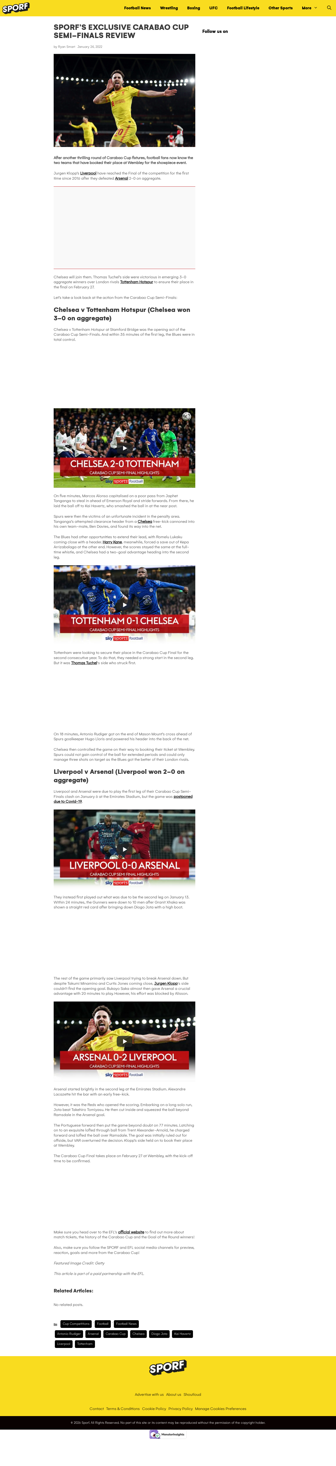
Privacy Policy (180, 1409)
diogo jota (159, 1334)
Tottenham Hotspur (136, 282)
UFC (213, 8)
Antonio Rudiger (69, 1334)
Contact (97, 1409)
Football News (137, 8)
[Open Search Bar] (329, 8)
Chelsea (145, 521)
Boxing (193, 8)
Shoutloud (192, 1394)
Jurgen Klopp (166, 983)
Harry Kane (112, 542)
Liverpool (88, 173)
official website (131, 1232)
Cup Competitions (76, 1324)
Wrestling (169, 8)
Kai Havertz (182, 1334)
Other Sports (281, 8)
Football (102, 1324)
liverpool (63, 1344)
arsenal (93, 1334)
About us (173, 1394)
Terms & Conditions (123, 1409)
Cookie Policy (154, 1409)
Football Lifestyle (243, 8)
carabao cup (116, 1334)
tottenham (85, 1344)
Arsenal (121, 178)
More (312, 8)
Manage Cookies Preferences (220, 1409)
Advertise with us (149, 1394)
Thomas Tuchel (84, 663)
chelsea (138, 1334)
